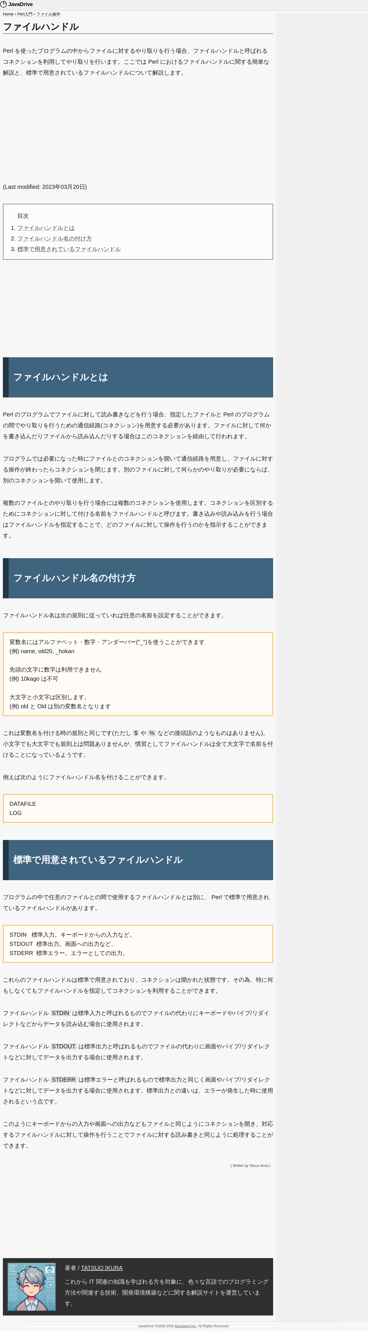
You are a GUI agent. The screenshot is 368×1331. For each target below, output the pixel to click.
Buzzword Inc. (185, 1326)
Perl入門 (24, 14)
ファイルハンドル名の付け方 (54, 238)
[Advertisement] (138, 130)
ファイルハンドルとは (46, 228)
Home (8, 14)
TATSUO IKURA (102, 1268)
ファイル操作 (48, 14)
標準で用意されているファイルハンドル (69, 249)
